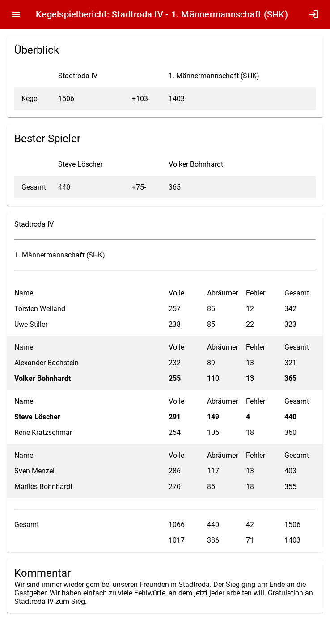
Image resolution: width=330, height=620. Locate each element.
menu (16, 14)
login (314, 14)
